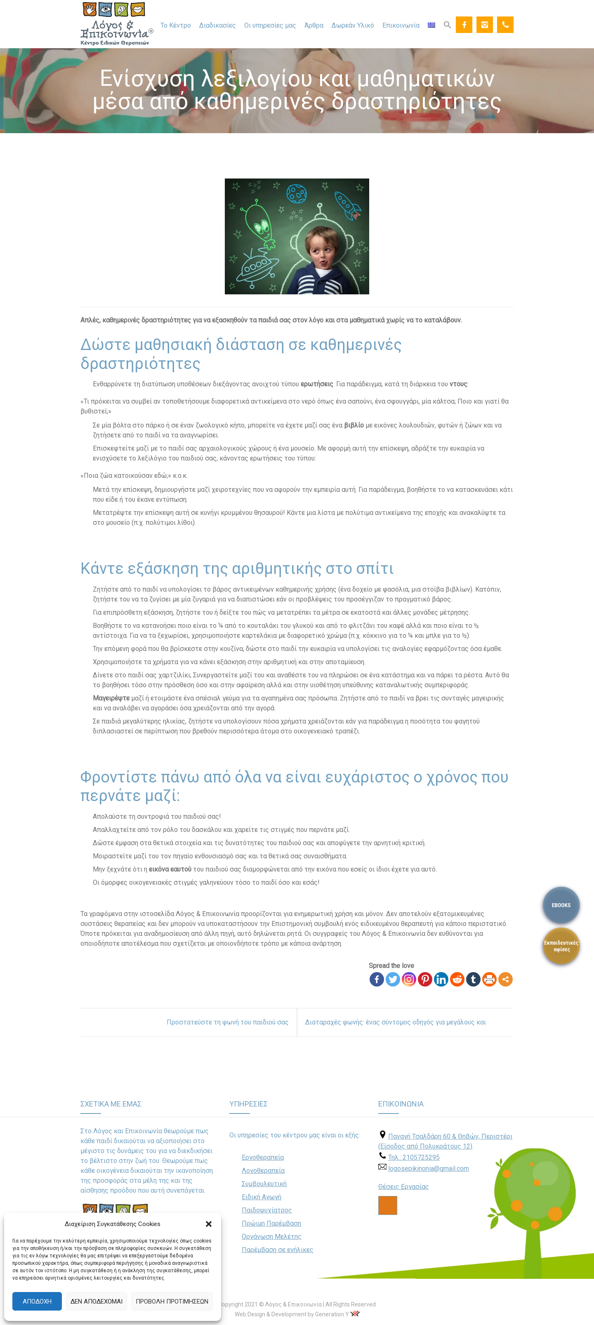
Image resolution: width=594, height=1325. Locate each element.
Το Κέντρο (175, 25)
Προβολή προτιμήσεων (172, 1301)
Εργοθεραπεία (263, 1157)
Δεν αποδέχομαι (97, 1301)
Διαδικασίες (217, 25)
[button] (209, 1224)
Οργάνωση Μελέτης (272, 1236)
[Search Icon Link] (447, 24)
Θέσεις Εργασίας (403, 1187)
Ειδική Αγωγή (261, 1197)
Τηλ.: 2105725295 (414, 1157)
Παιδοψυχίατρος (267, 1210)
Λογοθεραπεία (263, 1171)
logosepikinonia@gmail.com (428, 1168)
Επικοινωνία (401, 25)
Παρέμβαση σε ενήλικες (278, 1250)
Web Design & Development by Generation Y (292, 1314)
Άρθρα (313, 25)
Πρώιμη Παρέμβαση (271, 1223)
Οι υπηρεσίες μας (270, 25)
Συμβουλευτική (264, 1184)
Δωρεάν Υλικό (353, 25)
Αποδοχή (37, 1301)
